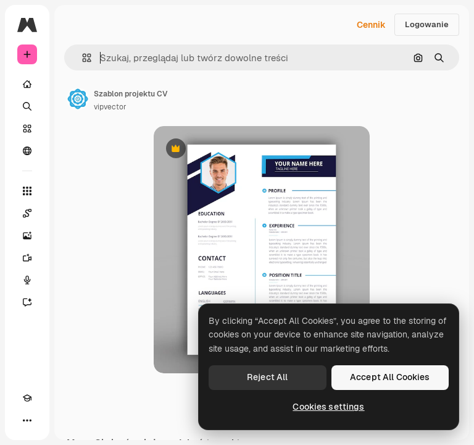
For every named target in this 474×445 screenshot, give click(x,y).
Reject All (267, 377)
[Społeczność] (27, 151)
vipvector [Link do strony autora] (110, 107)
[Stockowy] (27, 128)
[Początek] (27, 84)
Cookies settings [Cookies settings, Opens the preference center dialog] (328, 406)
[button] (82, 57)
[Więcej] (27, 420)
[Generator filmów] (27, 258)
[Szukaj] (27, 106)
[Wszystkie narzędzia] (27, 191)
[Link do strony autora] (78, 99)
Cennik (371, 24)
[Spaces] (27, 213)
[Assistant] (27, 302)
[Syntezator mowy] (27, 280)
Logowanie (427, 24)
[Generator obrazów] (27, 235)
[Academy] (27, 398)
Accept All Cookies (390, 377)
